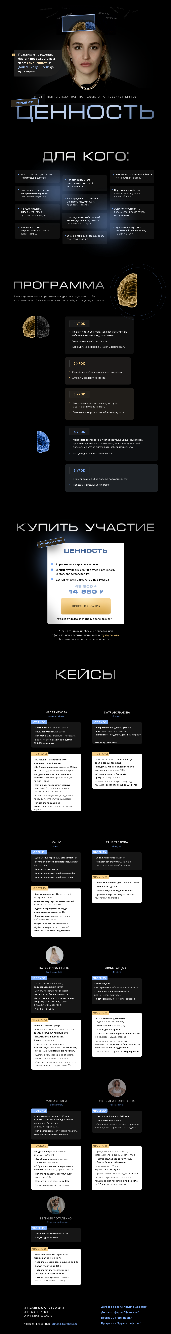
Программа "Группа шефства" (121, 1323)
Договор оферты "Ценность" (120, 1312)
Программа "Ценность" (116, 1317)
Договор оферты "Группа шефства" (124, 1306)
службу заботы (109, 635)
